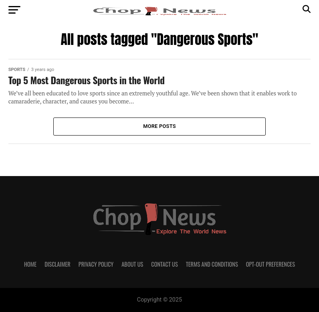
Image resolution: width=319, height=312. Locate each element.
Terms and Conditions (212, 264)
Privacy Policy (96, 264)
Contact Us (164, 264)
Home (30, 264)
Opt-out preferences (270, 264)
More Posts (159, 126)
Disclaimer (57, 264)
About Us (132, 264)
